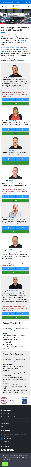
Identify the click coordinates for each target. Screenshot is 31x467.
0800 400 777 (7, 439)
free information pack (11, 48)
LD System (24, 40)
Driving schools (10, 20)
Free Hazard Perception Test (9, 417)
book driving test (13, 330)
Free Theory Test (5, 414)
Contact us (6, 441)
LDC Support (4, 426)
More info (15, 103)
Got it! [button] (5, 464)
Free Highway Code (6, 420)
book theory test (13, 361)
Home (2, 20)
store (22, 60)
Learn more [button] (6, 460)
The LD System (5, 423)
